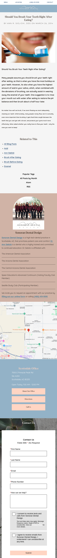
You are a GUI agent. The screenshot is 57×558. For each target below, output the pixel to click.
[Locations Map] (28, 330)
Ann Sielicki (9, 153)
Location (18, 2)
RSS (28, 187)
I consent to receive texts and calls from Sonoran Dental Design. (31, 520)
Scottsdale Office (29, 368)
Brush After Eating (12, 158)
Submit (28, 553)
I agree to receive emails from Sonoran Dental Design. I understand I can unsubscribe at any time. (30, 538)
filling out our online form (13, 297)
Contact (50, 2)
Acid (6, 149)
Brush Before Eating (13, 162)
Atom (28, 183)
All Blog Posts (10, 144)
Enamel (7, 167)
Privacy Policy (37, 525)
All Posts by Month (28, 179)
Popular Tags (28, 174)
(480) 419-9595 (34, 2)
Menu (6, 2)
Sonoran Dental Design (12, 238)
